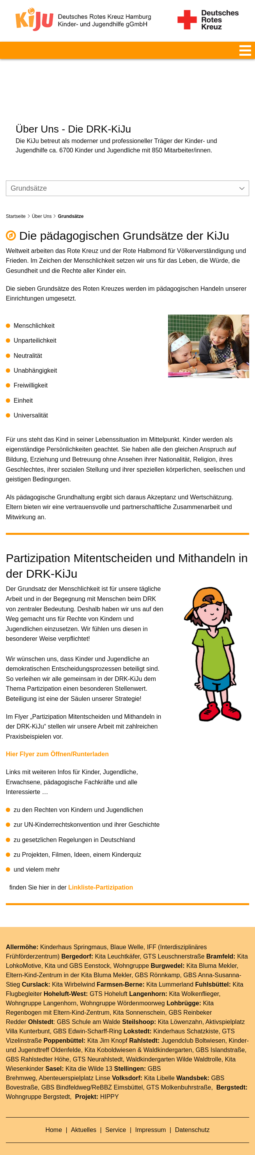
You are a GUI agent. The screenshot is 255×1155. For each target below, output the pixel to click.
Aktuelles (84, 1118)
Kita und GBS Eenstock (77, 954)
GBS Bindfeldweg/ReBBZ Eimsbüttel (92, 1076)
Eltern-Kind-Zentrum (81, 1001)
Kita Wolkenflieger (194, 982)
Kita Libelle (159, 1066)
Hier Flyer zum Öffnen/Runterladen (57, 742)
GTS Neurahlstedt (98, 1048)
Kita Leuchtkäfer (117, 945)
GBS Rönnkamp (157, 963)
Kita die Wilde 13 (89, 1057)
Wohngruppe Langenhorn (41, 992)
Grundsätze (70, 204)
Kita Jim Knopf (107, 1029)
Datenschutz (192, 1118)
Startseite (16, 204)
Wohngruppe (131, 954)
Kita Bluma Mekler (211, 954)
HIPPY (109, 1085)
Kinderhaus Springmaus (73, 935)
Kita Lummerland (169, 973)
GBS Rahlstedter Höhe (37, 1048)
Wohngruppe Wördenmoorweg (122, 992)
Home (54, 1118)
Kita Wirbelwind (73, 973)
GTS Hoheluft (109, 982)
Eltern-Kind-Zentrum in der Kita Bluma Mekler (68, 963)
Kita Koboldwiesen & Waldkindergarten (138, 1038)
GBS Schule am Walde (88, 1010)
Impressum (151, 1118)
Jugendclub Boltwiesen (193, 1029)
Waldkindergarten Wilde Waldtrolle (173, 1048)
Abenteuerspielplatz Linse (74, 1066)
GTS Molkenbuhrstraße (178, 1076)
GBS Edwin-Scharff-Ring (87, 1020)
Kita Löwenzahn (180, 1010)
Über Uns (42, 204)
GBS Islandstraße (220, 1038)
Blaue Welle (126, 935)
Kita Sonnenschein (139, 1001)
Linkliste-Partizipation (100, 875)
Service (116, 1118)
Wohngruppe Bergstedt (38, 1085)
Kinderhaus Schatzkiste (185, 1020)
